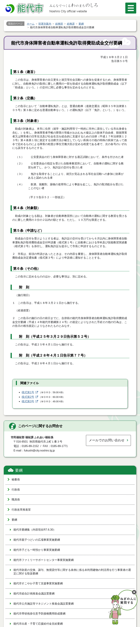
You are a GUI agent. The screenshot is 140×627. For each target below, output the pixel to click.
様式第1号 (28, 392)
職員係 (16, 499)
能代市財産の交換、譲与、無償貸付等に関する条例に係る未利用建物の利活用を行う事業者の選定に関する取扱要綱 (72, 571)
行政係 (16, 489)
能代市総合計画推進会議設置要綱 (33, 593)
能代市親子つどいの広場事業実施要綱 (36, 539)
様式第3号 (28, 401)
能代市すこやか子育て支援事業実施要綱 (38, 583)
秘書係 (16, 479)
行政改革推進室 (21, 509)
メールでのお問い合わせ (106, 440)
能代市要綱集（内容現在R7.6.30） (34, 529)
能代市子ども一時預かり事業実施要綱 (36, 549)
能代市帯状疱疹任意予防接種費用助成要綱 (39, 613)
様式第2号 (28, 396)
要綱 (19, 470)
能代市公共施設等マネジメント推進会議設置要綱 (43, 603)
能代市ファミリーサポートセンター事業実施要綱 (43, 559)
